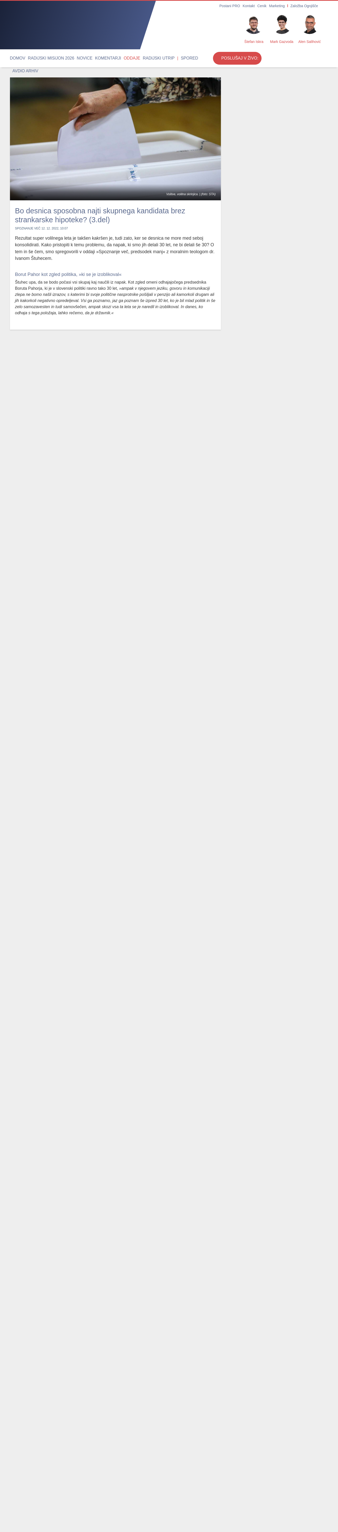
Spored (153, 58)
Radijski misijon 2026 (43, 58)
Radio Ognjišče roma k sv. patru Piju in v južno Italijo (262, 368)
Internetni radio (169, 1509)
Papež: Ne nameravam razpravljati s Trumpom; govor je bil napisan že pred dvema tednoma (45, 1409)
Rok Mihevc (241, 132)
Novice (70, 58)
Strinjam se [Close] (288, 1520)
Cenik (268, 6)
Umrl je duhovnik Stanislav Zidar (113, 1401)
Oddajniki (193, 1509)
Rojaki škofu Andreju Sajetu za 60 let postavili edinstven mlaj (183, 1405)
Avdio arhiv (172, 58)
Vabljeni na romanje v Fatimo (255, 418)
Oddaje (107, 58)
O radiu (148, 1509)
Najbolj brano (29, 1338)
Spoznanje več (28, 228)
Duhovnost (101, 1501)
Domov (16, 58)
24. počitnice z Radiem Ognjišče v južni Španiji (259, 462)
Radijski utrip (127, 58)
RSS (208, 1509)
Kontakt (257, 6)
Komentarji (88, 58)
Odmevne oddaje (68, 1338)
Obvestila (37, 1509)
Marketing (281, 6)
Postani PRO (241, 6)
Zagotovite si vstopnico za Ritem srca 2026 (259, 321)
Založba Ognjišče (305, 6)
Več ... (257, 1521)
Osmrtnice (18, 1509)
